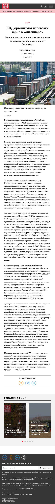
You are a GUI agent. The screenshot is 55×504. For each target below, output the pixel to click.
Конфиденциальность (8, 500)
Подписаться (45, 468)
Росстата (9, 249)
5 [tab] (32, 441)
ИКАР (46, 274)
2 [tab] (25, 441)
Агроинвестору (37, 290)
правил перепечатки (46, 478)
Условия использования (8, 501)
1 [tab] (22, 441)
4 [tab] (30, 441)
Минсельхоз (33, 320)
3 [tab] (27, 441)
